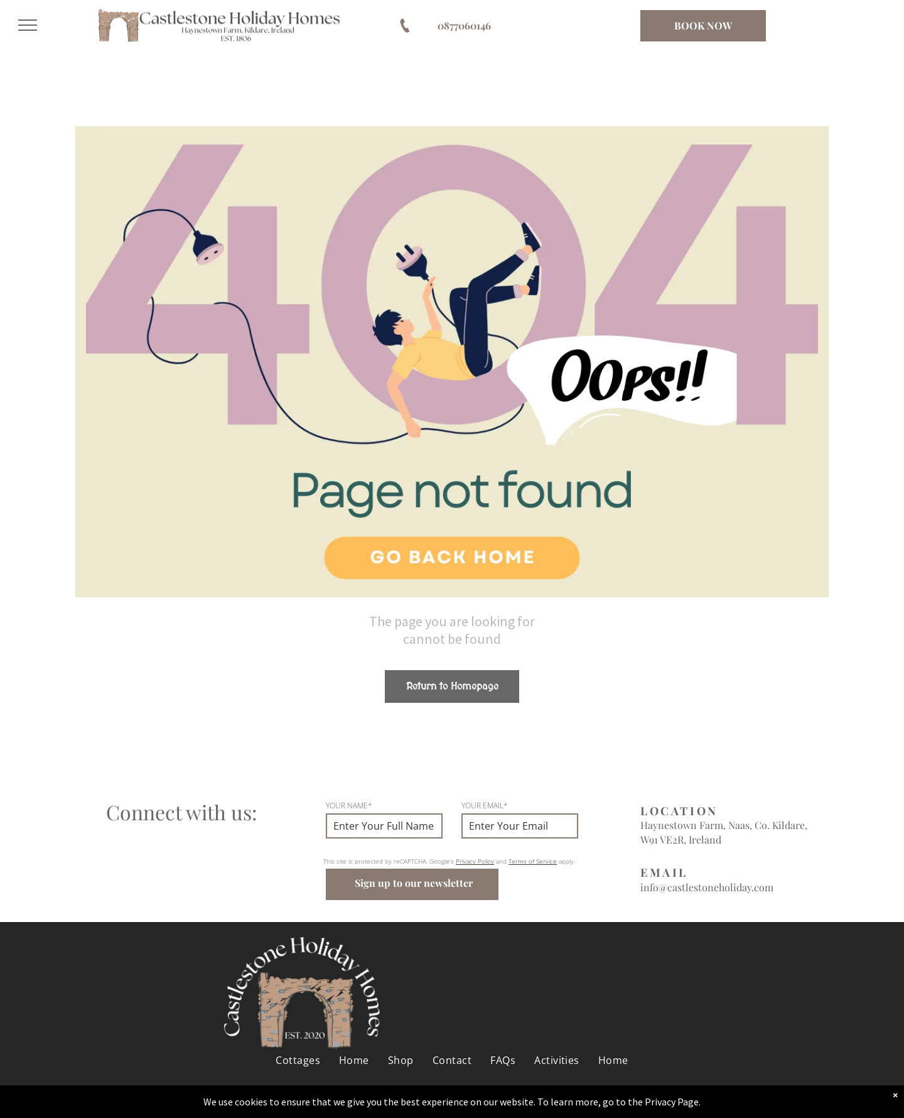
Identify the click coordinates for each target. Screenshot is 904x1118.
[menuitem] (298, 1053)
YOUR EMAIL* (484, 805)
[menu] (27, 25)
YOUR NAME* (349, 805)
